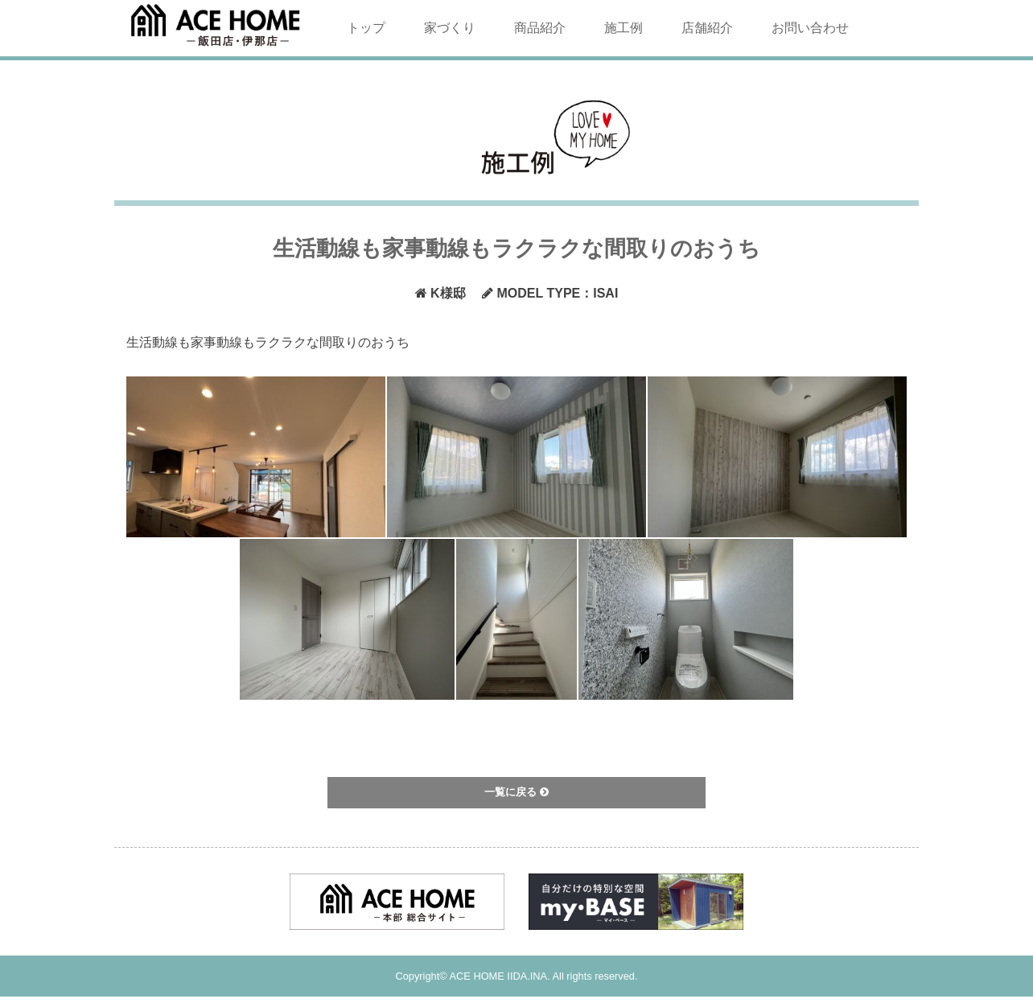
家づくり (449, 28)
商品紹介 (540, 28)
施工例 (623, 28)
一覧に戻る (516, 792)
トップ (366, 28)
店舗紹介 (707, 28)
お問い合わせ (810, 28)
